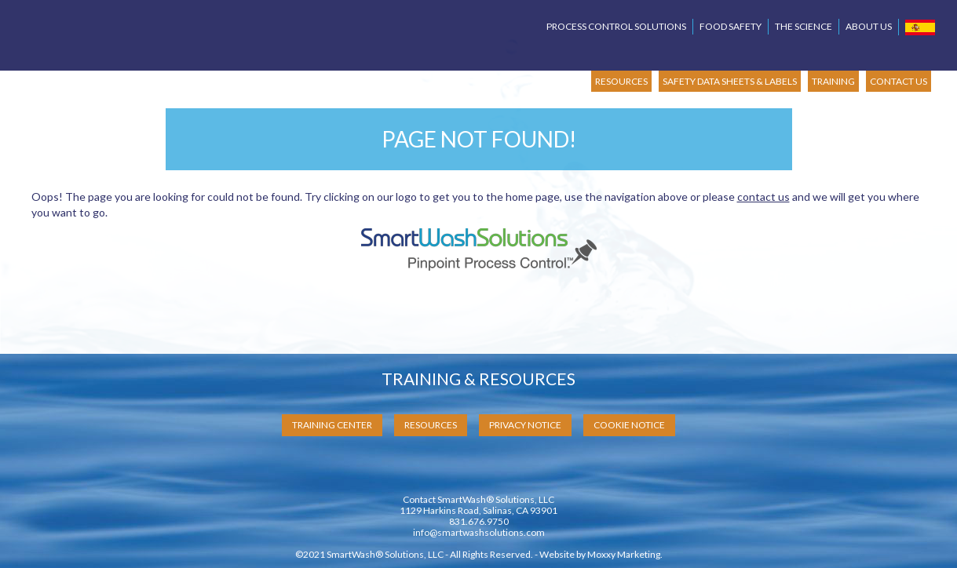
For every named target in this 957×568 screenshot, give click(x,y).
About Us (869, 26)
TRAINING (833, 81)
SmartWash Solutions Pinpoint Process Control (169, 40)
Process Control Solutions (616, 26)
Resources (430, 425)
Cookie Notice (629, 425)
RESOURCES (621, 81)
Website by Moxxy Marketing (599, 554)
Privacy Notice (525, 425)
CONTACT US (898, 81)
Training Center (332, 425)
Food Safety (730, 26)
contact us (763, 196)
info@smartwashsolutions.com (479, 532)
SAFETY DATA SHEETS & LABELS (730, 81)
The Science (803, 26)
